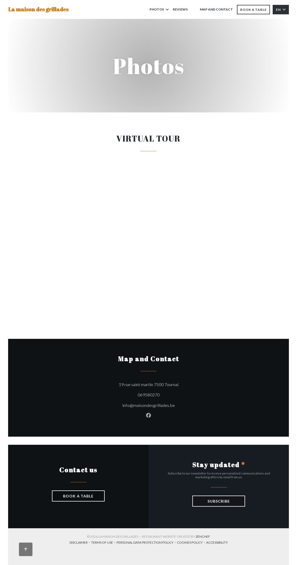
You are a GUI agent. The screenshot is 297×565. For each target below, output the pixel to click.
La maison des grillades (38, 9)
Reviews (180, 9)
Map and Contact (216, 9)
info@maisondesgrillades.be (148, 405)
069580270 (149, 394)
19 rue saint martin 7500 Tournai (172, 383)
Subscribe (218, 501)
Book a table (253, 10)
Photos (159, 9)
